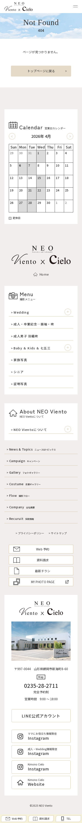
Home (41, 274)
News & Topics (32, 449)
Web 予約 (31, 549)
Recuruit (21, 518)
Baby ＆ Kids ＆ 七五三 (32, 348)
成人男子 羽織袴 (26, 336)
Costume (25, 484)
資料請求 (31, 560)
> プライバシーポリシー (30, 533)
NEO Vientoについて (30, 430)
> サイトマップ (58, 533)
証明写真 (20, 384)
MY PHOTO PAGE (41, 582)
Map (41, 677)
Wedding (21, 312)
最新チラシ (31, 571)
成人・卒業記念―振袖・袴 (34, 324)
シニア (19, 372)
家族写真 (20, 360)
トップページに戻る (41, 71)
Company (22, 507)
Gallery (24, 472)
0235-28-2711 (41, 685)
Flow (19, 495)
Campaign (24, 461)
